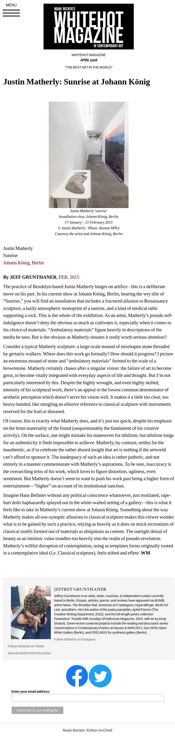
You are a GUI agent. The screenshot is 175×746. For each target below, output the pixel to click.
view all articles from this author (29, 653)
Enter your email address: (31, 691)
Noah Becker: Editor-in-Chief (87, 730)
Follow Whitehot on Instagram (75, 639)
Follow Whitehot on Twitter (26, 646)
